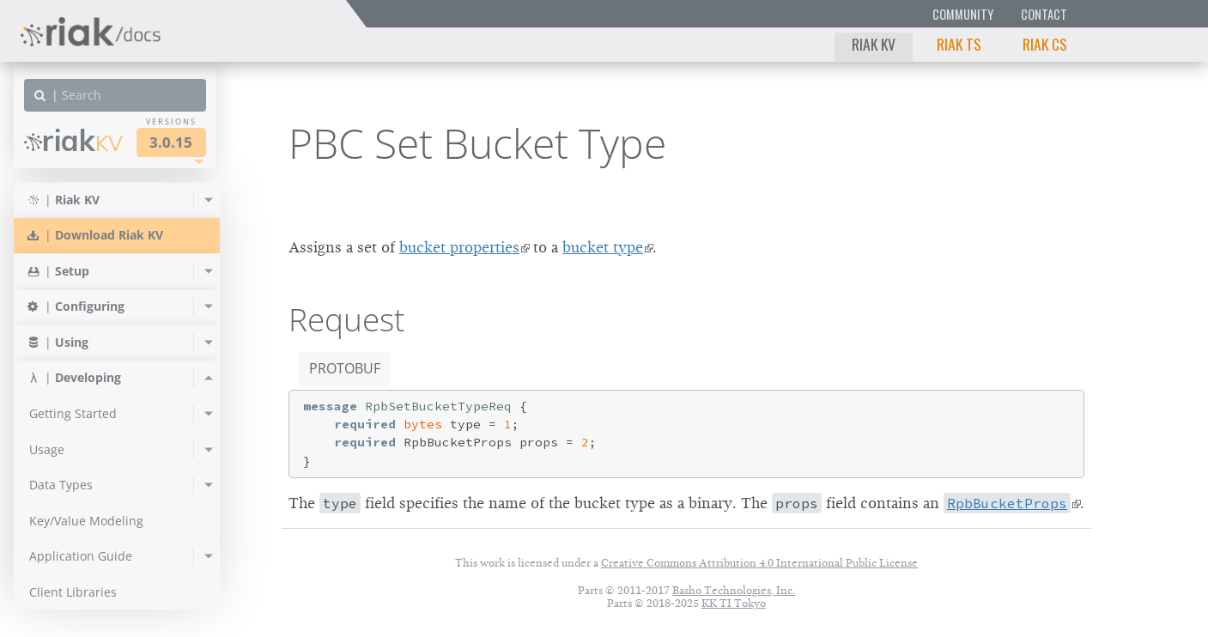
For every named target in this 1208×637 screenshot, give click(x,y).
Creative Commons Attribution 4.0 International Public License (759, 562)
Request (346, 319)
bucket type (602, 247)
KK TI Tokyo (733, 603)
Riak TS (959, 44)
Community (962, 14)
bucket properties (459, 247)
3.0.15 (170, 142)
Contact (1044, 14)
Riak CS (1045, 44)
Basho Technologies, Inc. (733, 590)
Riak (73, 140)
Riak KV (873, 44)
